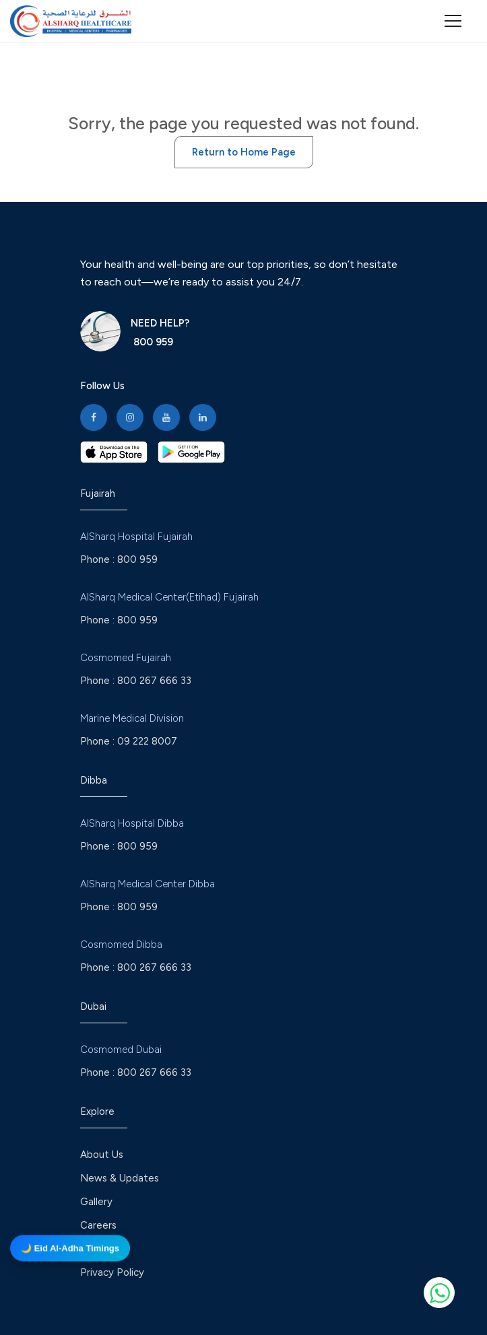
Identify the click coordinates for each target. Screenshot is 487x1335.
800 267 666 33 (154, 681)
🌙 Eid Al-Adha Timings (70, 1247)
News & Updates (119, 1178)
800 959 (152, 342)
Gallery (96, 1202)
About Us (101, 1155)
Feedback (102, 1249)
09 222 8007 (147, 741)
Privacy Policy (112, 1272)
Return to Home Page (244, 152)
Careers (98, 1225)
